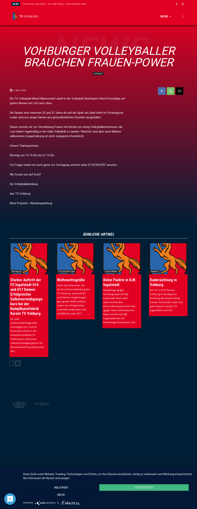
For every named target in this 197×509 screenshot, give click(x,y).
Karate (155, 271)
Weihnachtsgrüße (71, 280)
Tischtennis (110, 271)
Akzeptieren (108, 495)
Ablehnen (49, 495)
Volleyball (98, 73)
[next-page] (18, 363)
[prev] (105, 4)
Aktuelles (17, 271)
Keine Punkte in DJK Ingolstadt (119, 282)
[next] (111, 4)
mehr (167, 495)
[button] (183, 16)
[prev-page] (11, 363)
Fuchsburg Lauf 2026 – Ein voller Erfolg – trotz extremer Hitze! (54, 4)
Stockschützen (66, 271)
